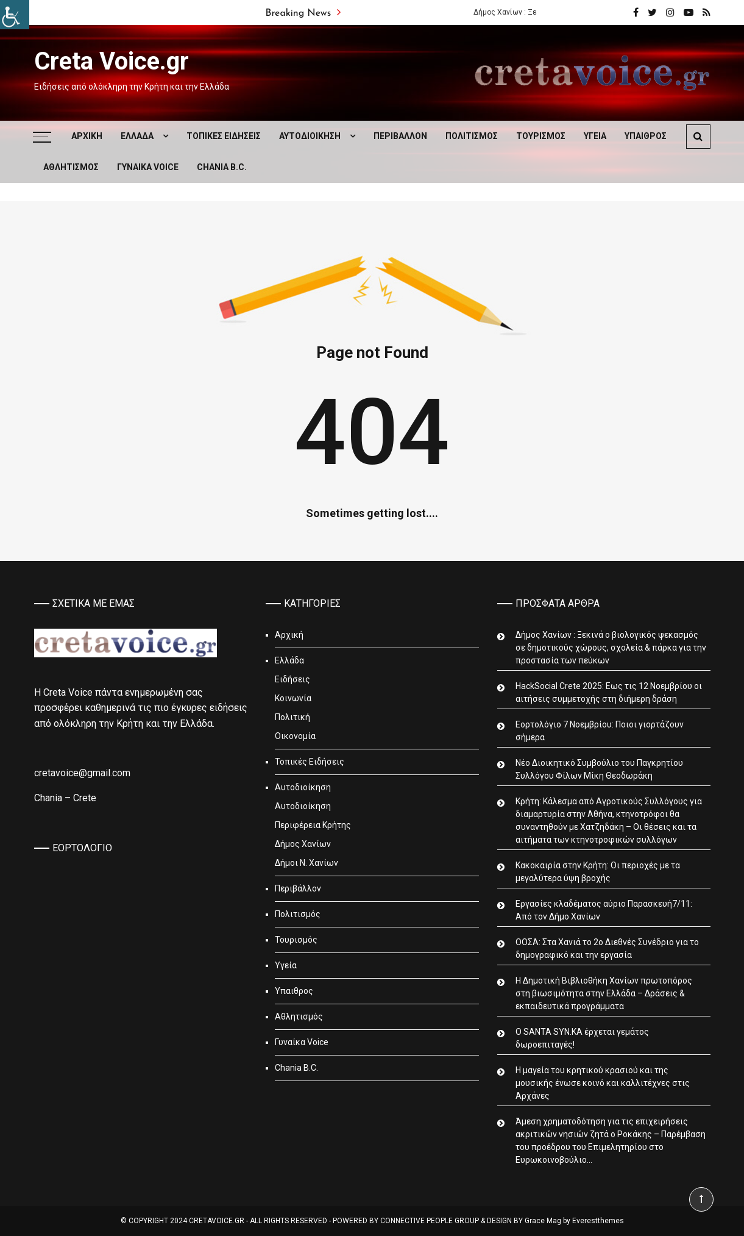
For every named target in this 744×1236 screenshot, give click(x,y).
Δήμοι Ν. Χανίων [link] (306, 863)
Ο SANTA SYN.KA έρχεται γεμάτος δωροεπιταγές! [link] (582, 1038)
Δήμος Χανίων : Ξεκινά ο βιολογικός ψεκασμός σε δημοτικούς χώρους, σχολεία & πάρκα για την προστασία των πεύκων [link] (610, 647)
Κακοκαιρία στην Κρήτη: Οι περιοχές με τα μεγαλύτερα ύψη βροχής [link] (597, 871)
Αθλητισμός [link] (71, 167)
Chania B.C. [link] (222, 167)
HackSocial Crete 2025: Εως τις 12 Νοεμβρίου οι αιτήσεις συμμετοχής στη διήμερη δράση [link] (608, 692)
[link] (14, 14)
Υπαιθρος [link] (646, 136)
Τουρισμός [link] (540, 136)
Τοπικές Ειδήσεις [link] (223, 136)
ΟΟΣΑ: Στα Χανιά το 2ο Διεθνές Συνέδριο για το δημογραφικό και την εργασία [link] (607, 948)
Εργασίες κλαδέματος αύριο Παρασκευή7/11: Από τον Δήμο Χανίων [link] (603, 910)
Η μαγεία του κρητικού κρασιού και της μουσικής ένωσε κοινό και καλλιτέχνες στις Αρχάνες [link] (602, 1083)
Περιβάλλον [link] (400, 136)
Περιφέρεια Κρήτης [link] (313, 825)
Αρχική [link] (86, 136)
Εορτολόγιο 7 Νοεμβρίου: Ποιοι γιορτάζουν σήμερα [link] (599, 731)
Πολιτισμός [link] (471, 136)
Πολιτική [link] (292, 717)
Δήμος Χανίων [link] (303, 844)
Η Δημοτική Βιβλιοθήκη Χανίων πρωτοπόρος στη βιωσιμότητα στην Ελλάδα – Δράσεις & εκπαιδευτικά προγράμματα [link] (603, 993)
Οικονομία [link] (295, 736)
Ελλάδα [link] (137, 136)
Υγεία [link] (595, 136)
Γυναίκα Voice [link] (148, 167)
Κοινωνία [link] (293, 698)
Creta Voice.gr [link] (111, 61)
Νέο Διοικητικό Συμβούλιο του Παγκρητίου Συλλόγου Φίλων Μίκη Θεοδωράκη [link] (599, 769)
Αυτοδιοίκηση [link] (310, 136)
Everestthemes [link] (598, 1220)
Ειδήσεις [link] (292, 679)
